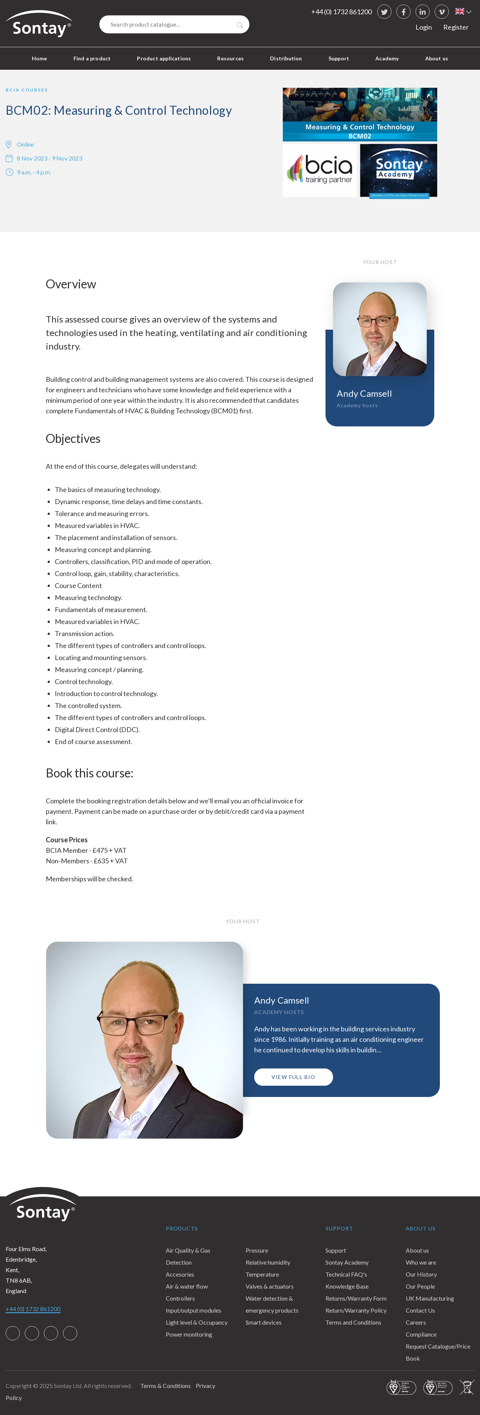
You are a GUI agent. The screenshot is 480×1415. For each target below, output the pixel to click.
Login (424, 27)
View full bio (294, 1077)
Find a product (92, 58)
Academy (387, 58)
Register (456, 27)
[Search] (174, 24)
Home (39, 58)
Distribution (286, 58)
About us (436, 58)
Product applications (164, 58)
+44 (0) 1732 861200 (341, 12)
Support (338, 58)
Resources (230, 58)
